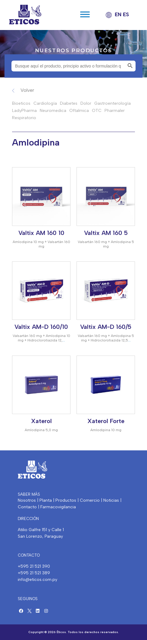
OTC (97, 110)
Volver (27, 90)
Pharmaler (115, 110)
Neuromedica (53, 110)
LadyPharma (24, 110)
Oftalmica (79, 110)
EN (118, 14)
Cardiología (45, 103)
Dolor (85, 103)
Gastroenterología (112, 103)
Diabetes (68, 103)
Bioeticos (21, 103)
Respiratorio (24, 117)
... (63, 340)
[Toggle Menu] (85, 14)
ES (126, 14)
